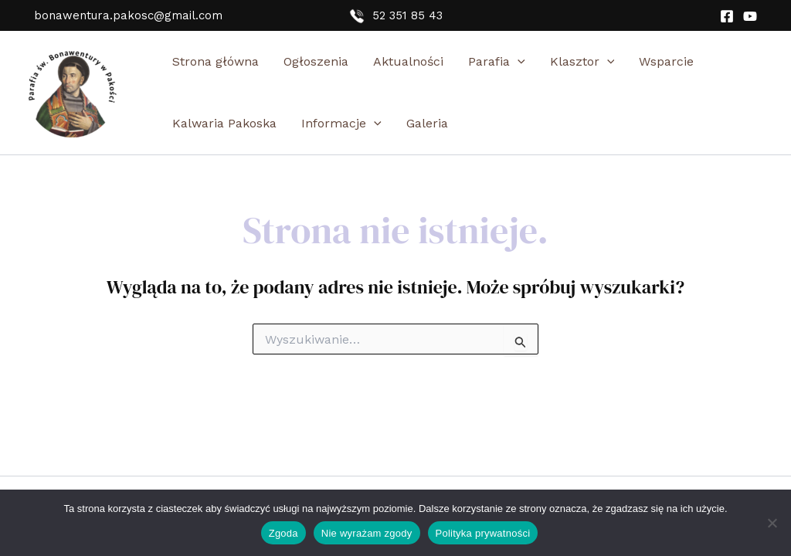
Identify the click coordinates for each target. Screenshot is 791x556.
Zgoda (283, 533)
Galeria (427, 123)
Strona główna (215, 61)
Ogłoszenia (315, 61)
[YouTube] (750, 16)
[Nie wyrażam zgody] (771, 523)
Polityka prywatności (483, 533)
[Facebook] (727, 16)
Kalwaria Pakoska (224, 123)
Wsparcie (666, 61)
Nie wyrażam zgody (366, 533)
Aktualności (408, 61)
